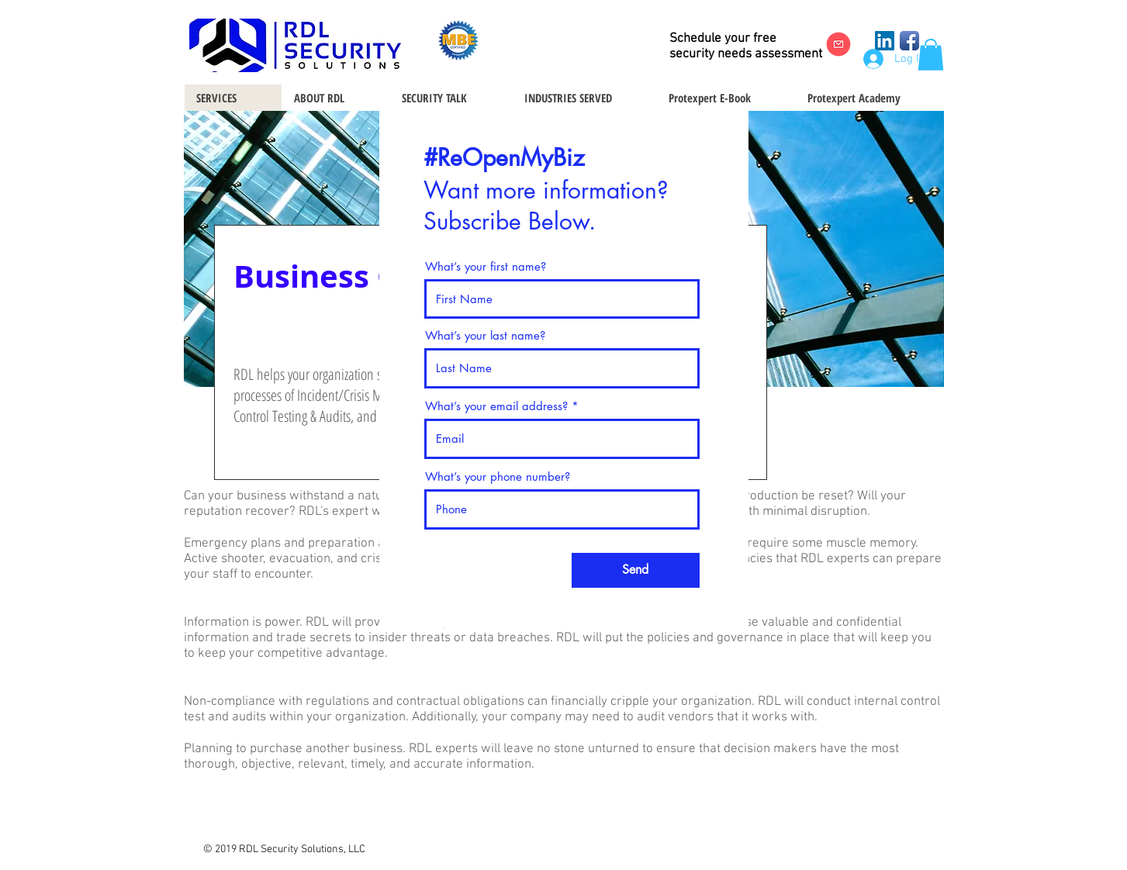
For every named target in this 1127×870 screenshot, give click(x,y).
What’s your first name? (485, 266)
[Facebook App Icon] (909, 40)
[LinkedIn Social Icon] (884, 40)
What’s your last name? (485, 335)
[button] (931, 55)
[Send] (636, 570)
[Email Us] (838, 44)
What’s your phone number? (497, 476)
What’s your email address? (496, 406)
